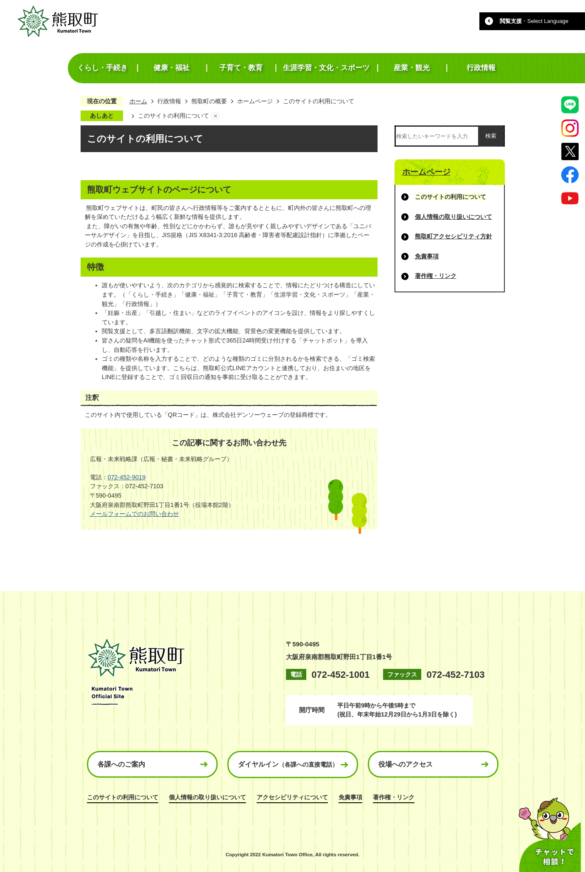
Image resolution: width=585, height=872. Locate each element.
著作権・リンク (435, 275)
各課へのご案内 (121, 764)
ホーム (138, 101)
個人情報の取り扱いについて (453, 216)
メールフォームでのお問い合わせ (134, 513)
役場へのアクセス (405, 764)
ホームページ (255, 101)
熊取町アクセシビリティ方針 (453, 236)
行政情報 (169, 101)
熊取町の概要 (209, 101)
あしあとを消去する (215, 116)
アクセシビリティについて (292, 797)
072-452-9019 (127, 477)
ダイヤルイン (288, 764)
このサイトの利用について (122, 797)
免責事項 (427, 256)
